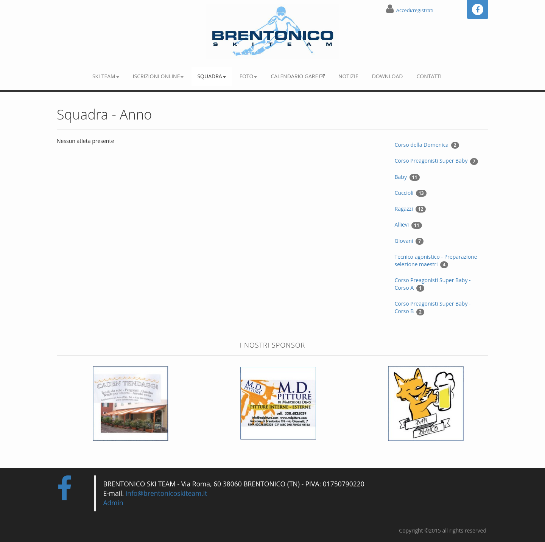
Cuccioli (411, 193)
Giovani (409, 241)
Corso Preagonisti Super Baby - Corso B (433, 307)
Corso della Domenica (427, 145)
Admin (113, 502)
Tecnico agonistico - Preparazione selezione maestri (436, 260)
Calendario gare (297, 76)
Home (70, 71)
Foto (248, 76)
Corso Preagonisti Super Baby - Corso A (433, 284)
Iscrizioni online (158, 76)
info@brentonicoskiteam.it (166, 493)
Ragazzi (410, 209)
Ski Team (105, 76)
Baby (407, 177)
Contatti (428, 76)
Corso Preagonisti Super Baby (436, 161)
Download (387, 76)
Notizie (348, 76)
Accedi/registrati (414, 10)
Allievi (408, 224)
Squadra (211, 76)
